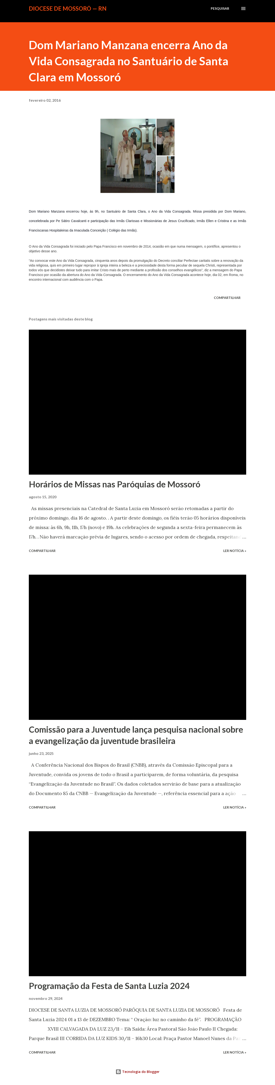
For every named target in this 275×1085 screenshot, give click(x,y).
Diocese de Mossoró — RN (68, 8)
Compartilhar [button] (227, 298)
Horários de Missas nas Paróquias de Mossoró (114, 484)
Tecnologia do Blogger (137, 1071)
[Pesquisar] (220, 8)
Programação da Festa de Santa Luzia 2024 (109, 985)
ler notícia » (234, 551)
